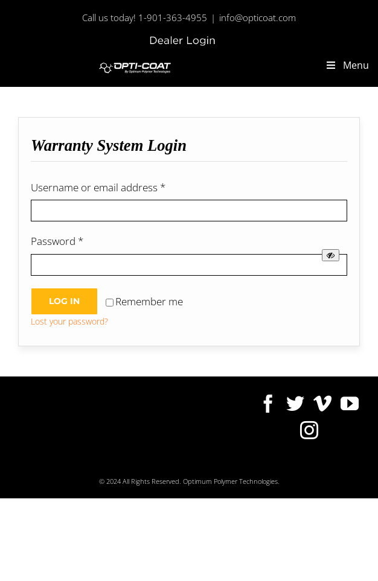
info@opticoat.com (257, 17)
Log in (64, 301)
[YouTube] (350, 404)
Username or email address (98, 187)
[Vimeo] (322, 404)
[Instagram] (309, 430)
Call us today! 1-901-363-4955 (144, 17)
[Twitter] (295, 404)
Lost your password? (69, 321)
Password (57, 241)
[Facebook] (268, 404)
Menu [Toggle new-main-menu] (347, 65)
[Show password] (330, 255)
